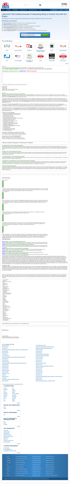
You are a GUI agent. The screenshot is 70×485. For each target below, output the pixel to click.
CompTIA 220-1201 (39, 349)
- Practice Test (4, 287)
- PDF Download (5, 308)
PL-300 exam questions (50, 458)
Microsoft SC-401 (39, 360)
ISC (12, 387)
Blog (7, 464)
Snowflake (14, 397)
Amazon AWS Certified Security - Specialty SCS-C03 (45, 380)
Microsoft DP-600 (39, 352)
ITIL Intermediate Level (8, 449)
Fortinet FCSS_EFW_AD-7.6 (41, 363)
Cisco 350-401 (4, 354)
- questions (4, 280)
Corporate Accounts (33, 9)
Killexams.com (54, 262)
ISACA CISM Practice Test (20, 475)
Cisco (5, 390)
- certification (4, 296)
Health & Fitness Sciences (8, 436)
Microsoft (13, 390)
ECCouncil (5, 395)
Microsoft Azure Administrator (20, 462)
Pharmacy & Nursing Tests (8, 440)
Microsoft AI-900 (5, 351)
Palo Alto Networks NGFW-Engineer (42, 354)
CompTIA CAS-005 (39, 357)
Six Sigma (5, 424)
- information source (5, 288)
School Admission (7, 441)
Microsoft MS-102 (5, 376)
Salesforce (14, 395)
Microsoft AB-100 (39, 364)
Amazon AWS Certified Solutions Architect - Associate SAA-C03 (13, 357)
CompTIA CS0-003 (5, 355)
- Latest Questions (5, 319)
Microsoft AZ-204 (39, 377)
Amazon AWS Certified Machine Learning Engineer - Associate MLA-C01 (49, 376)
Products (8, 9)
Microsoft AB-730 (5, 380)
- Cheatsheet (4, 291)
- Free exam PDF (5, 302)
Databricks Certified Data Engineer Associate (44, 348)
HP (4, 399)
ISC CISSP (4, 377)
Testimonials (9, 462)
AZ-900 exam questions (50, 460)
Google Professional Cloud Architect (42, 355)
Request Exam (23, 9)
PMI (4, 414)
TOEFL (5, 408)
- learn (3, 304)
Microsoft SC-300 (5, 367)
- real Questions (5, 317)
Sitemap (8, 475)
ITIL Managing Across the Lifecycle (10, 450)
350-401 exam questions (50, 462)
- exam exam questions (6, 293)
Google (5, 397)
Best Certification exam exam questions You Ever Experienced (15, 323)
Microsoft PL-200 (39, 374)
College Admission (7, 431)
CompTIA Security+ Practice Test (21, 456)
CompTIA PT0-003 (39, 358)
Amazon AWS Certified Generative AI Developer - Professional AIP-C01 (15, 349)
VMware (13, 400)
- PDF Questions (5, 315)
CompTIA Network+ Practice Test (21, 458)
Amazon (5, 387)
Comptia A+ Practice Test (20, 460)
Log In (67, 9)
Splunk (13, 399)
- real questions (5, 284)
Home (3, 9)
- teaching (4, 312)
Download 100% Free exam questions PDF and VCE (17, 84)
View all (66, 63)
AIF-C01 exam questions (36, 473)
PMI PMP (4, 374)
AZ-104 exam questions (36, 458)
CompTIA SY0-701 (5, 345)
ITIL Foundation (6, 447)
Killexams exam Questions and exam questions (10, 337)
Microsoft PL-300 (5, 364)
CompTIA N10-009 (5, 361)
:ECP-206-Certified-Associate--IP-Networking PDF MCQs (12, 384)
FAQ (40, 9)
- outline (3, 316)
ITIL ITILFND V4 (39, 373)
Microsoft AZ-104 (5, 346)
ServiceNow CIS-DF (5, 370)
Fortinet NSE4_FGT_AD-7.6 (41, 345)
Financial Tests (6, 433)
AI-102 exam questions (36, 475)
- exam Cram (4, 313)
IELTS (5, 407)
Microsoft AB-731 (39, 370)
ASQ (4, 421)
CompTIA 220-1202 (39, 371)
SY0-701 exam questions (36, 456)
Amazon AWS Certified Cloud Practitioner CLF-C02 (45, 346)
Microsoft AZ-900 (5, 371)
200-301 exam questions (36, 460)
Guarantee (8, 460)
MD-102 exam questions (50, 464)
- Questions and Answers (6, 281)
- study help (4, 305)
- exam (3, 285)
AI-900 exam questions (36, 464)
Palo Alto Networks (15, 393)
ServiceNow (14, 396)
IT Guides (8, 458)
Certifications (15, 9)
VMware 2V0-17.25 (5, 373)
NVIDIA (13, 392)
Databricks (5, 393)
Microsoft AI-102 (5, 360)
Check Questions (11, 90)
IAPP (4, 400)
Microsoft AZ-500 (39, 351)
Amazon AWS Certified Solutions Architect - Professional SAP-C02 (14, 363)
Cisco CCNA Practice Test (20, 464)
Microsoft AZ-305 (5, 352)
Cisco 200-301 (4, 348)
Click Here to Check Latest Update (11, 89)
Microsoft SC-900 (39, 379)
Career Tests (6, 430)
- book (3, 282)
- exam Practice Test (6, 290)
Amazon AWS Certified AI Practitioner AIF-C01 (10, 379)
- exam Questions (5, 279)
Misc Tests (5, 439)
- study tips (4, 314)
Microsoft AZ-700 (39, 361)
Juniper (13, 389)
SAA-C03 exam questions (36, 462)
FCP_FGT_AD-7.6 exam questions (51, 475)
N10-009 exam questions (50, 456)
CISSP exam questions (50, 473)
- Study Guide (4, 283)
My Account (54, 9)
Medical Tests (6, 437)
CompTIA (5, 392)
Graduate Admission (7, 434)
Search (44, 35)
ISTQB (5, 423)
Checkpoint (6, 389)
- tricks (3, 294)
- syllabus (4, 299)
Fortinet (5, 396)
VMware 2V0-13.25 (39, 367)
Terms (8, 473)
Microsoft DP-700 (5, 358)
